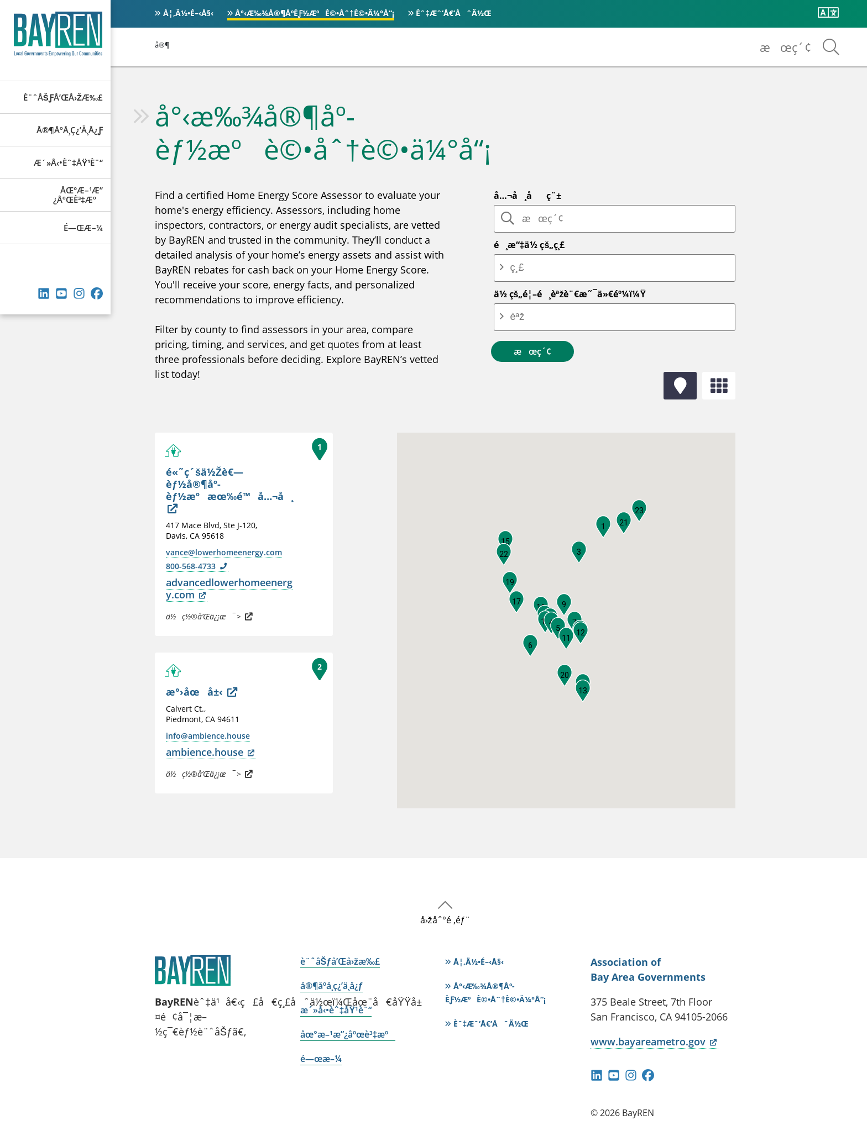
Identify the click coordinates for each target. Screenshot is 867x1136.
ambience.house (211, 752)
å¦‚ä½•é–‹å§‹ (188, 13)
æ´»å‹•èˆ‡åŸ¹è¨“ (68, 162)
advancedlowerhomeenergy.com (229, 588)
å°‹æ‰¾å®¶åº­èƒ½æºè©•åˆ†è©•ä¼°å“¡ (314, 13)
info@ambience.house (208, 735)
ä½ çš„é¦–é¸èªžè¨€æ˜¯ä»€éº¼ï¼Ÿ (570, 293)
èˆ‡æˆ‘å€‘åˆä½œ (454, 13)
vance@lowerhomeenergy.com (224, 552)
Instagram (79, 293)
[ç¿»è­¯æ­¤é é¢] (828, 12)
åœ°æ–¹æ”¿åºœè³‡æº (78, 195)
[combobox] (533, 267)
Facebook (97, 293)
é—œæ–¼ (83, 227)
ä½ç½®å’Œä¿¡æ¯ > (209, 616)
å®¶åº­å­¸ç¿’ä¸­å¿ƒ (69, 129)
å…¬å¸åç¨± (527, 195)
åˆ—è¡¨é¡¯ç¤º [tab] (718, 385)
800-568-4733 (197, 566)
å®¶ (162, 45)
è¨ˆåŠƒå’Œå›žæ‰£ (63, 97)
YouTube (61, 293)
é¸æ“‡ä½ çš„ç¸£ (529, 244)
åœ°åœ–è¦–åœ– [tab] (680, 385)
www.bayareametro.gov (654, 1041)
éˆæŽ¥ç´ (44, 293)
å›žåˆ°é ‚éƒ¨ (445, 920)
